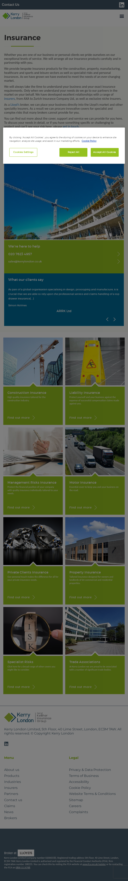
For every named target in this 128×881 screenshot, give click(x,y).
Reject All (73, 152)
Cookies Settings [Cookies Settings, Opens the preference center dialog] (23, 152)
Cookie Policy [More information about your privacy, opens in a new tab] (89, 140)
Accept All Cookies (104, 152)
